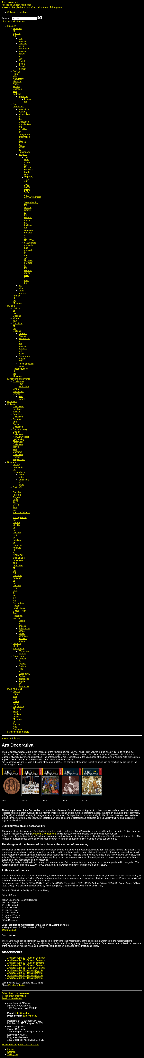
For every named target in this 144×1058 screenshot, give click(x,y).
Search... (6, 18)
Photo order (21, 475)
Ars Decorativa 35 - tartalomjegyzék (25, 975)
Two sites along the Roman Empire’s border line (28, 166)
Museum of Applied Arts (13, 7)
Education (12, 401)
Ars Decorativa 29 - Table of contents (25, 963)
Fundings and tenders (18, 732)
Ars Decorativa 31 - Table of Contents (26, 968)
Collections (12, 404)
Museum (11, 26)
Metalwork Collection (18, 443)
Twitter (22, 985)
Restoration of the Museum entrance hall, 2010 (24, 346)
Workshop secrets (24, 652)
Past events (22, 397)
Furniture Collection (18, 415)
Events (16, 394)
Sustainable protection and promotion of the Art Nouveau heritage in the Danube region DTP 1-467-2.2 (30, 263)
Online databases (24, 677)
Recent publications (19, 607)
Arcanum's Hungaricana (44, 834)
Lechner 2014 (17, 644)
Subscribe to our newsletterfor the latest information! (15, 994)
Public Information (18, 105)
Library (16, 464)
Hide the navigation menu (14, 21)
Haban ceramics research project (23, 637)
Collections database (17, 12)
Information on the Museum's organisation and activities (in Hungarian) (25, 124)
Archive (16, 411)
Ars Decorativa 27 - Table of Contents (26, 958)
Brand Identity (22, 67)
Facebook (13, 985)
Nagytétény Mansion (18, 80)
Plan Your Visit (14, 689)
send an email (9, 930)
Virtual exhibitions (18, 390)
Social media (22, 62)
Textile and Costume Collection (18, 451)
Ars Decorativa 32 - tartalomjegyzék (25, 970)
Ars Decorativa (18, 602)
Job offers (21, 286)
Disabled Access (23, 334)
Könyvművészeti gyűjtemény (21, 438)
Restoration (18, 648)
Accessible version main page (17, 5)
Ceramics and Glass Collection (18, 423)
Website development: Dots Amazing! (20, 1044)
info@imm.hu (22, 1013)
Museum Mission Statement (24, 46)
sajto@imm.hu (30, 1016)
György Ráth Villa (16, 74)
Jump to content (10, 2)
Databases (18, 656)
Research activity (17, 617)
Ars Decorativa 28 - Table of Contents (26, 960)
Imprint (10, 1049)
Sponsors (23, 96)
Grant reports (22, 291)
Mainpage (7, 738)
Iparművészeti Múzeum (37, 7)
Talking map (56, 7)
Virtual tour (16, 319)
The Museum (23, 39)
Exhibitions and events (18, 379)
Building (11, 306)
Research (12, 462)
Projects (23, 154)
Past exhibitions (24, 385)
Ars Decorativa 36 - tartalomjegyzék (25, 978)
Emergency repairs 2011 (24, 358)
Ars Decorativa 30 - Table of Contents (26, 965)
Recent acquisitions (19, 458)
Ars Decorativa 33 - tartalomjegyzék (25, 973)
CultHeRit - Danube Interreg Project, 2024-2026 (17, 495)
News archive (16, 85)
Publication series (24, 629)
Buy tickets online (16, 701)
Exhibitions (18, 381)
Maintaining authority (24, 110)
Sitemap (11, 1052)
